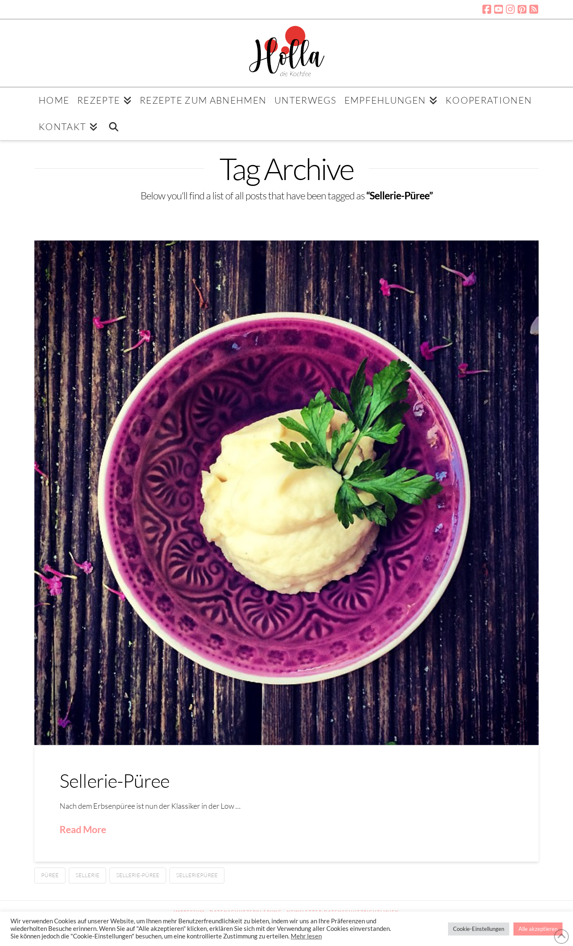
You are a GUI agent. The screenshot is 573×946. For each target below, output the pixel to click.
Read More (83, 829)
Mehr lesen (306, 936)
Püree (50, 875)
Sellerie (87, 875)
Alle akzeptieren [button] (537, 928)
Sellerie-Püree (114, 780)
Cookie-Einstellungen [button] (478, 928)
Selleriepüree (197, 875)
